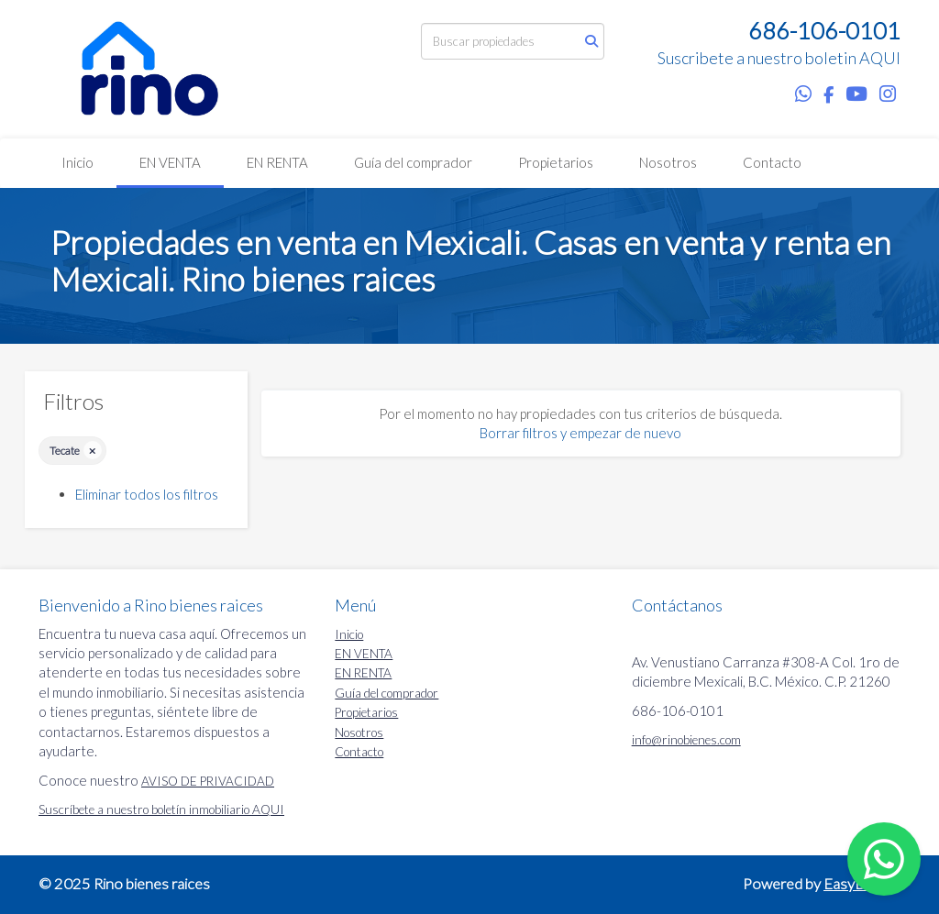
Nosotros (668, 162)
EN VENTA (170, 162)
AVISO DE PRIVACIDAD (207, 781)
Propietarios (555, 162)
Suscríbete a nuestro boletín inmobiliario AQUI (161, 809)
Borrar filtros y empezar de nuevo (580, 432)
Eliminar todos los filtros (146, 494)
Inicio (77, 162)
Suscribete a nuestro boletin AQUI (778, 58)
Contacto (772, 162)
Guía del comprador (413, 162)
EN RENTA (277, 162)
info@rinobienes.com (686, 739)
